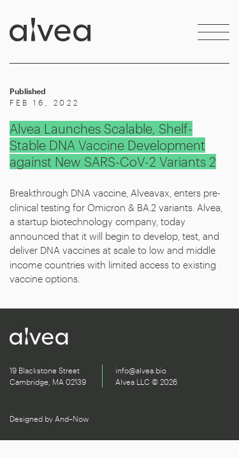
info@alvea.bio (140, 370)
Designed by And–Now (49, 418)
